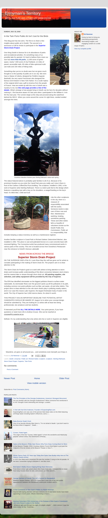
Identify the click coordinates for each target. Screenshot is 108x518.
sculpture (49, 359)
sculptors (42, 359)
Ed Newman (88, 34)
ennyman (17, 359)
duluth (11, 359)
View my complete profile (82, 49)
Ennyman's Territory (23, 13)
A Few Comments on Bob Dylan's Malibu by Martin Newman (33, 490)
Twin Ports (28, 361)
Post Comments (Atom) (21, 389)
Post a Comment (12, 369)
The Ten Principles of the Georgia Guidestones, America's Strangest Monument (39, 398)
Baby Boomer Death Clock (22, 421)
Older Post (64, 378)
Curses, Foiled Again (20, 432)
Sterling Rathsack (59, 359)
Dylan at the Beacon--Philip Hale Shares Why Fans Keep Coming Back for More (40, 444)
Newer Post (9, 378)
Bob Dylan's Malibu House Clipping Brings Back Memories (32, 467)
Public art (24, 359)
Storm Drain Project (10, 361)
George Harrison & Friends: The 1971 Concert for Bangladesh (34, 478)
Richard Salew (33, 359)
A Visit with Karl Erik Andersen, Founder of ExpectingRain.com (34, 410)
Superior (21, 361)
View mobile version (36, 383)
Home (37, 378)
